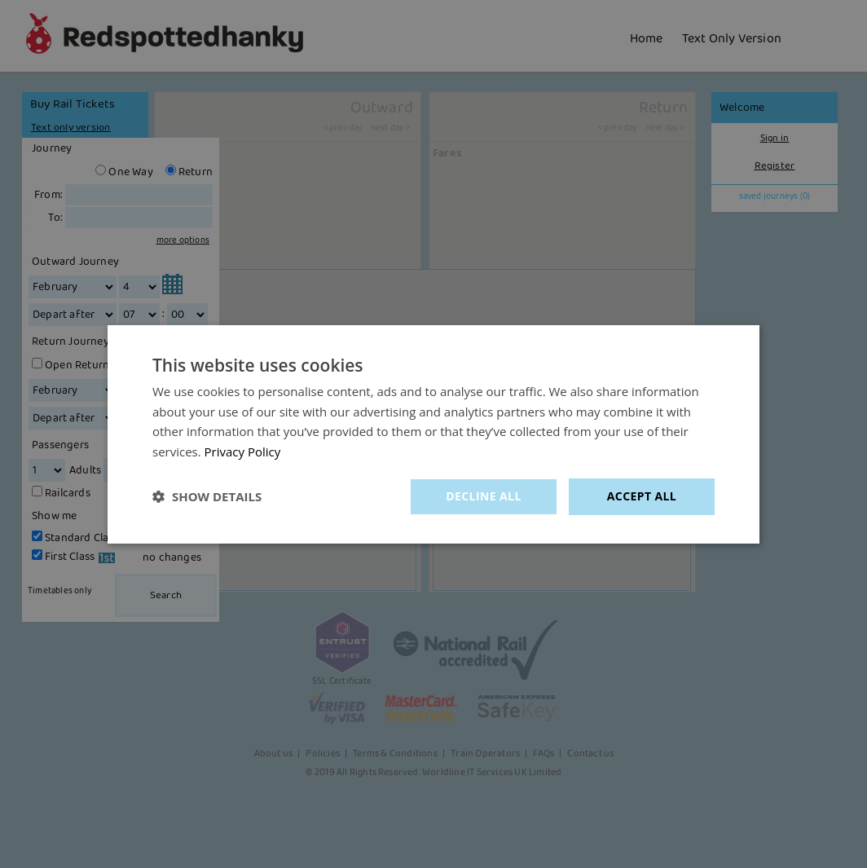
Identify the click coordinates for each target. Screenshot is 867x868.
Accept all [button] (641, 496)
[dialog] (433, 434)
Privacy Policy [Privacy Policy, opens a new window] (243, 451)
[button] (207, 496)
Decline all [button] (483, 496)
